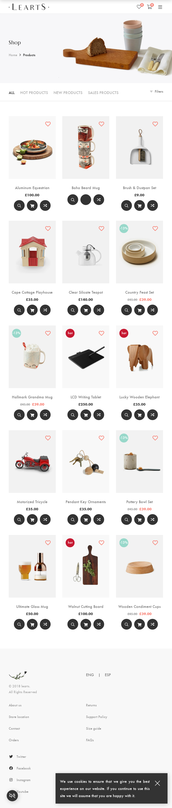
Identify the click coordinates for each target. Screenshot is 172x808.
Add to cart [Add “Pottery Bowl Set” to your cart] (140, 520)
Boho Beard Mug (86, 187)
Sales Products (103, 92)
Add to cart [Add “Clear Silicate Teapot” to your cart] (86, 311)
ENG (90, 674)
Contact (14, 728)
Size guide (93, 728)
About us (15, 705)
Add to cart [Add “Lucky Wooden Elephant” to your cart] (140, 416)
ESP (108, 674)
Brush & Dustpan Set (139, 187)
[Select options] (85, 199)
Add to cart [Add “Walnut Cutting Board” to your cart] (86, 625)
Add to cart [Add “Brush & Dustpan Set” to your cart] (140, 206)
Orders (14, 740)
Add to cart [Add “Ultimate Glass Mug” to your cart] (32, 625)
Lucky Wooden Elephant (139, 397)
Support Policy (96, 716)
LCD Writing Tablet (86, 397)
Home (13, 54)
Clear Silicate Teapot (86, 292)
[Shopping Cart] (149, 6)
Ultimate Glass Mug (32, 606)
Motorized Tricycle (32, 501)
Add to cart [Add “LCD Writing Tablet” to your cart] (86, 416)
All (12, 92)
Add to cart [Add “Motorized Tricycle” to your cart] (32, 520)
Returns (91, 705)
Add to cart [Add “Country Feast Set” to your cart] (140, 311)
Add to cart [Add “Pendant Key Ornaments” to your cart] (86, 520)
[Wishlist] (139, 6)
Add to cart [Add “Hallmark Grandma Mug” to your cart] (32, 416)
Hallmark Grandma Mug (32, 397)
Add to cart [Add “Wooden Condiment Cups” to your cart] (140, 625)
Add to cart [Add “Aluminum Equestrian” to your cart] (32, 206)
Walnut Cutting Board (85, 606)
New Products (68, 92)
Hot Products (34, 92)
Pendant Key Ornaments (86, 501)
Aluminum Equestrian (32, 187)
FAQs (90, 740)
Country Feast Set (139, 292)
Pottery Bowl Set (139, 501)
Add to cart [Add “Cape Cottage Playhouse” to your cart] (32, 311)
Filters (159, 91)
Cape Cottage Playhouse (32, 292)
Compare (45, 205)
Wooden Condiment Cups (139, 606)
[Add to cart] (32, 205)
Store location (19, 716)
